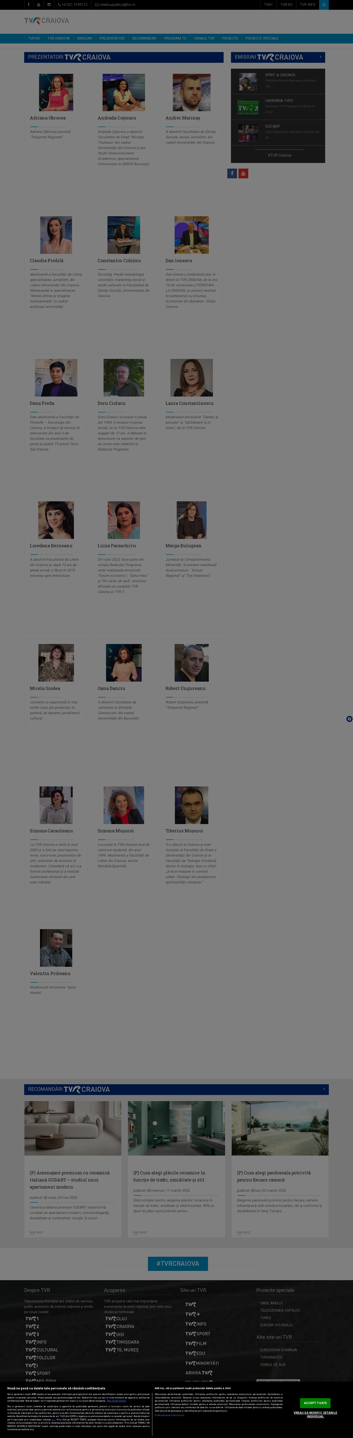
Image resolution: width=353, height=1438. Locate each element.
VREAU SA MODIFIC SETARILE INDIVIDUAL (315, 1414)
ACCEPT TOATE (315, 1403)
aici (53, 1419)
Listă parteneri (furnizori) (169, 1415)
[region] (176, 1410)
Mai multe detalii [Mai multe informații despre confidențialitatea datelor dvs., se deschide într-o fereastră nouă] (116, 1401)
